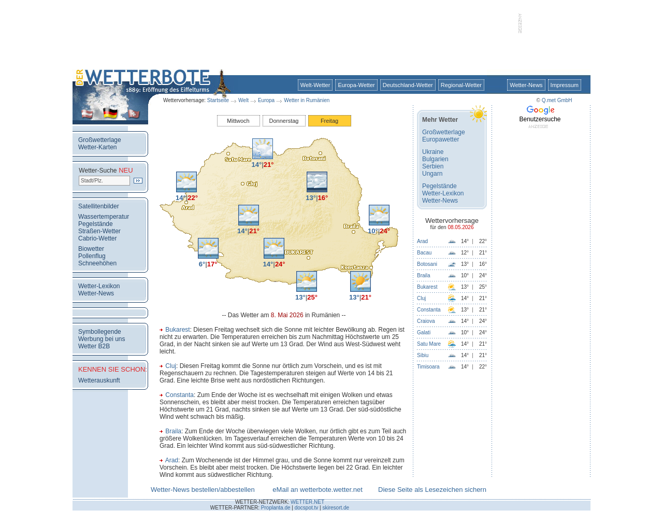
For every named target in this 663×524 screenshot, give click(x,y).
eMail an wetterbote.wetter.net (317, 489)
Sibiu (422, 355)
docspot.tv (307, 508)
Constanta (179, 395)
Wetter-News (526, 85)
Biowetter (91, 248)
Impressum (565, 85)
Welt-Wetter (315, 85)
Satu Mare (429, 344)
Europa (266, 100)
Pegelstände (95, 224)
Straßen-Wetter (99, 231)
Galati (423, 332)
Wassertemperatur (103, 216)
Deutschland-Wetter (408, 85)
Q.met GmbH (557, 100)
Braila (173, 431)
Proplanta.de (276, 508)
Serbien (432, 166)
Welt (243, 100)
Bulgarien (435, 159)
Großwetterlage (99, 140)
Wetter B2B (94, 346)
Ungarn (432, 173)
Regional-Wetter (461, 85)
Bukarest (177, 329)
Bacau (424, 253)
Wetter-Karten (97, 147)
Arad (171, 460)
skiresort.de (335, 508)
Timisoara (428, 367)
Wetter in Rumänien (306, 100)
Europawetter (440, 139)
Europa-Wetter (356, 85)
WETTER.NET (307, 502)
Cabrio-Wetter (97, 238)
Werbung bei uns (101, 339)
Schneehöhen (97, 263)
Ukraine (432, 151)
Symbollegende (99, 331)
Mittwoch (238, 121)
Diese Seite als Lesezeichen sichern (432, 489)
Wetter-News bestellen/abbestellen (203, 489)
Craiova (426, 321)
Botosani (427, 264)
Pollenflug (92, 256)
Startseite (218, 100)
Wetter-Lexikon (99, 286)
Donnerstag (284, 121)
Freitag (329, 121)
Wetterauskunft (99, 380)
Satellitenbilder (98, 206)
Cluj (170, 366)
